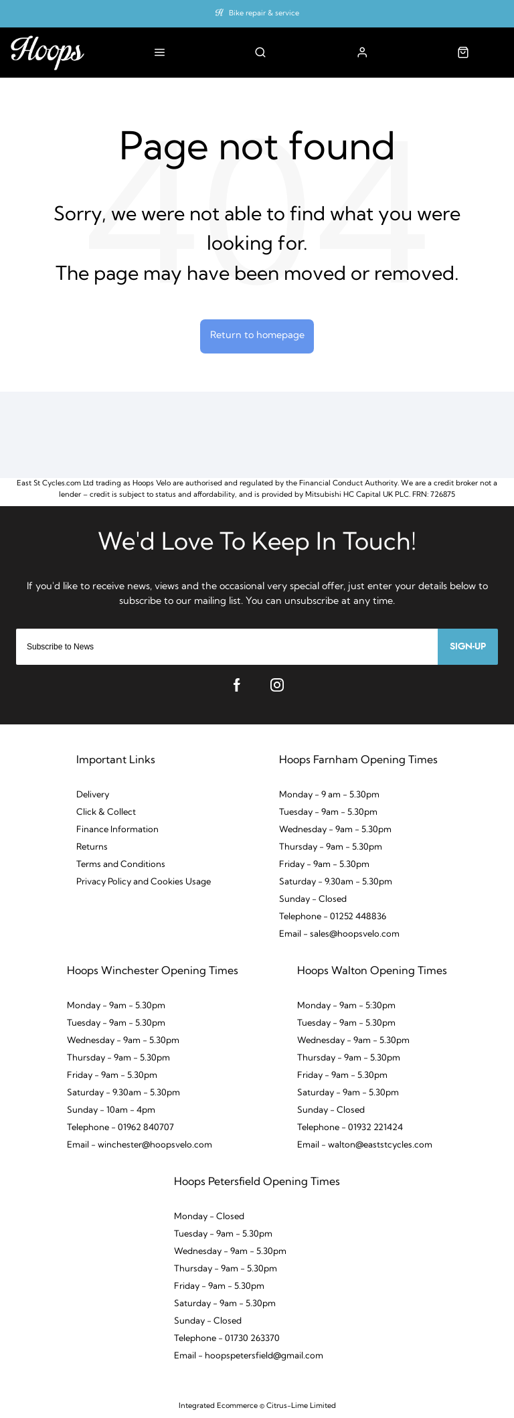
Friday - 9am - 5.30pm (324, 864)
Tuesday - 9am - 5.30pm (328, 812)
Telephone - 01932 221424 (350, 1127)
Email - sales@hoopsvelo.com (339, 934)
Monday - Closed (209, 1216)
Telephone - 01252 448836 (332, 917)
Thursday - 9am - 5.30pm (330, 847)
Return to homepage (257, 336)
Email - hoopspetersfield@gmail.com (248, 1356)
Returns (92, 847)
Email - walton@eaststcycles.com (364, 1145)
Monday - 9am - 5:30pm (346, 1006)
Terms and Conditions (120, 864)
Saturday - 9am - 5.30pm (348, 1093)
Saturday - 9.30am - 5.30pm (335, 882)
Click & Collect (106, 812)
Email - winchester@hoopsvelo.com (139, 1145)
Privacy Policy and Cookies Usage (143, 882)
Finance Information (117, 829)
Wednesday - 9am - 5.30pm (335, 829)
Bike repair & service (264, 13)
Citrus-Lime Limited (301, 1406)
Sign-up (468, 646)
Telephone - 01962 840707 (120, 1127)
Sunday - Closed (313, 899)
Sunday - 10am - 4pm (111, 1110)
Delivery (92, 795)
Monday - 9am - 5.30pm (116, 1006)
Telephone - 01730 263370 (227, 1338)
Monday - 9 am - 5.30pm (329, 795)
